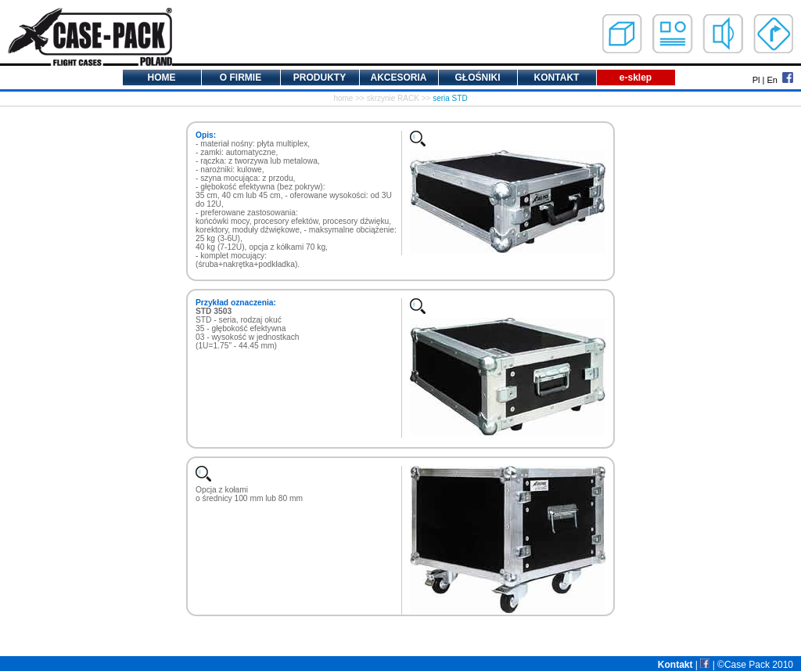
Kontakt (675, 664)
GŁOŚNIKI (477, 77)
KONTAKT (557, 77)
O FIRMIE (240, 77)
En (772, 80)
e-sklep (636, 77)
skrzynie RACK (393, 98)
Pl (756, 80)
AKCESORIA (398, 77)
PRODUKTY (319, 77)
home (343, 98)
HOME (162, 77)
